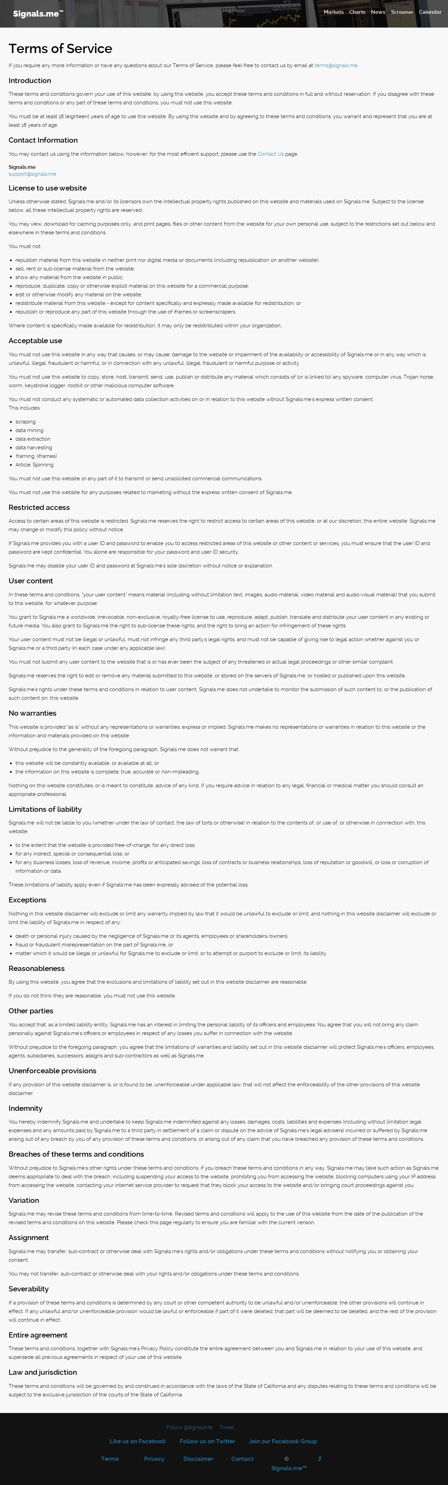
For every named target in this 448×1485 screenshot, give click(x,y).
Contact (242, 1459)
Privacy (154, 1459)
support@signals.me (32, 174)
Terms (110, 1459)
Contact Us (271, 154)
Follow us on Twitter (207, 1441)
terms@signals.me (336, 65)
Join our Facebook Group (283, 1441)
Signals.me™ (289, 1468)
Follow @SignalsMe (189, 1427)
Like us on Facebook (138, 1441)
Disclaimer (198, 1459)
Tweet (226, 1427)
